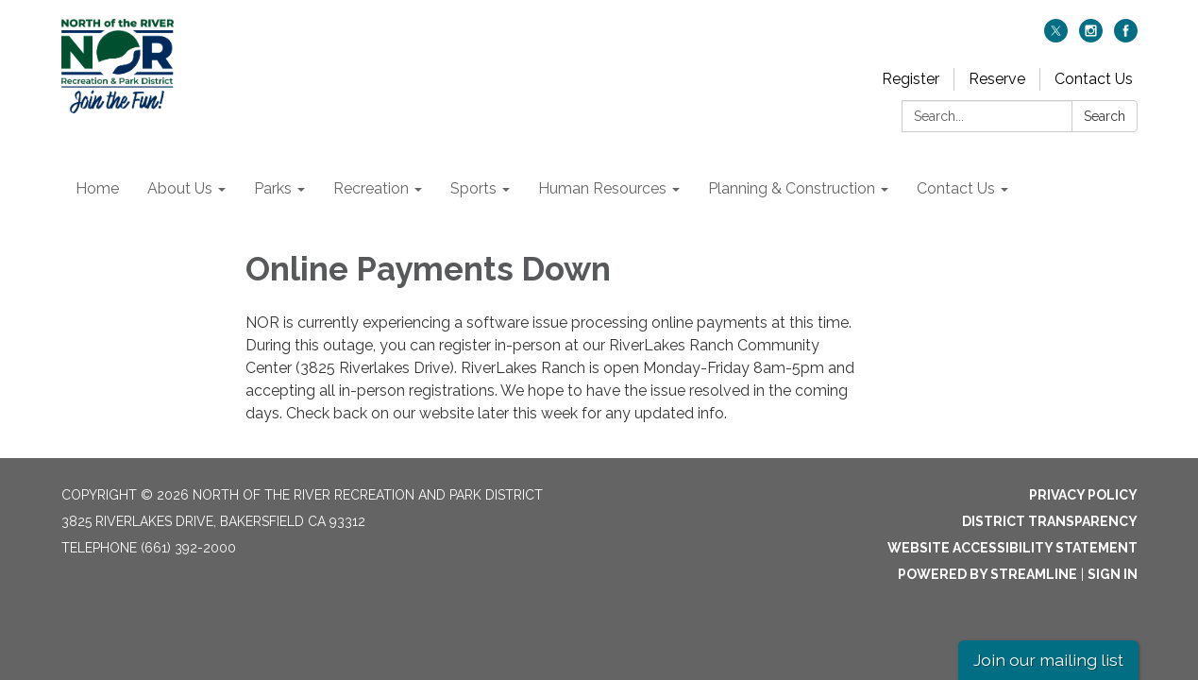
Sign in (1113, 574)
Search (1104, 116)
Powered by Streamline (987, 574)
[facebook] (1126, 37)
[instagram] (1091, 37)
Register (910, 79)
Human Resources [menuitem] (602, 188)
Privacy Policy (1083, 494)
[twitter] (1056, 37)
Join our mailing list (1048, 660)
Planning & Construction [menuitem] (791, 188)
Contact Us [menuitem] (956, 188)
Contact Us (1094, 79)
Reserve (997, 79)
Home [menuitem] (97, 188)
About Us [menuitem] (179, 188)
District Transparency (1050, 521)
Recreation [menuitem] (371, 188)
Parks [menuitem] (273, 188)
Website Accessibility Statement (1012, 547)
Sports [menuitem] (473, 188)
